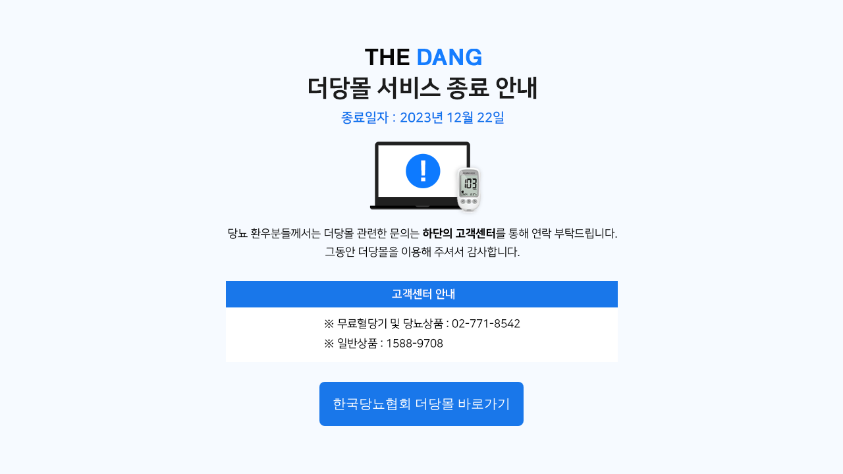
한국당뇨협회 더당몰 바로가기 (421, 403)
